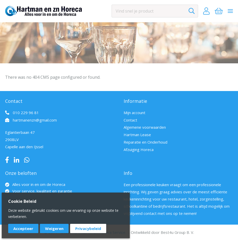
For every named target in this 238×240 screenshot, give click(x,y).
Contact (130, 120)
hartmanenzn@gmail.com (35, 120)
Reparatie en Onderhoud (145, 142)
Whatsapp (26, 160)
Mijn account (134, 112)
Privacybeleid (88, 228)
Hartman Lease (137, 134)
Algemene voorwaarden (145, 127)
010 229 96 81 (26, 112)
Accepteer (23, 228)
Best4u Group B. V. (177, 232)
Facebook (7, 160)
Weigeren (54, 228)
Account (206, 11)
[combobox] (155, 11)
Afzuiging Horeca (139, 149)
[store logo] (43, 11)
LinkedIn (16, 160)
